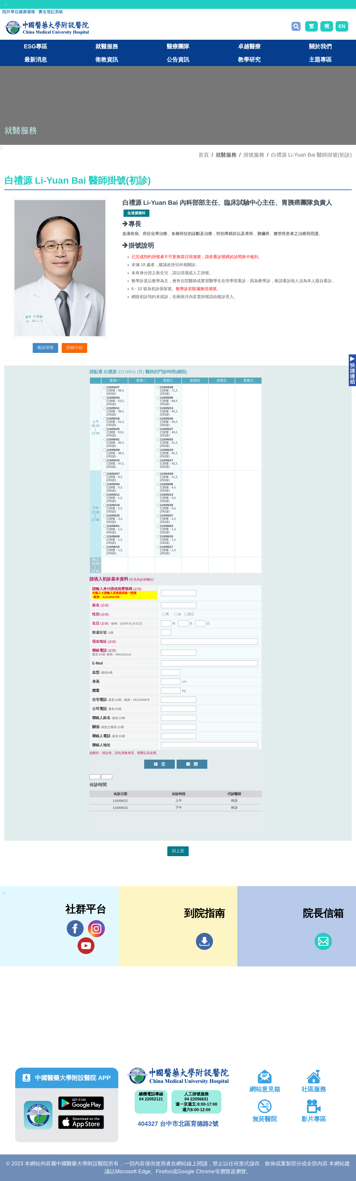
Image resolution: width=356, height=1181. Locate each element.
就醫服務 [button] (106, 46)
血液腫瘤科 (136, 213)
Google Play (81, 1103)
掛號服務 (253, 155)
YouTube (85, 945)
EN (342, 26)
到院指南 (204, 941)
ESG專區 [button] (35, 46)
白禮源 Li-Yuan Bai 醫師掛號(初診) (311, 155)
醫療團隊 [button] (178, 46)
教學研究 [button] (249, 59)
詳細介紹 (74, 347)
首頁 (203, 155)
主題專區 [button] (320, 59)
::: (5, 4)
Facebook (75, 928)
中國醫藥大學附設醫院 (178, 1076)
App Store (81, 1122)
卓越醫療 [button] (249, 46)
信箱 (323, 941)
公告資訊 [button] (178, 59)
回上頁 (178, 851)
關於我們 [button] (320, 46)
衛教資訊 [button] (106, 59)
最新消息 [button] (35, 59)
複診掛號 (45, 347)
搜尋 (296, 26)
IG (96, 928)
